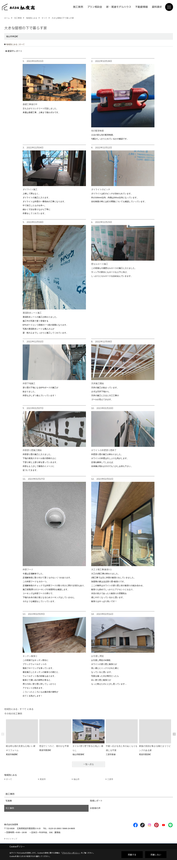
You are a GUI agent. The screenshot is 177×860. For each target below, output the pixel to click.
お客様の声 (95, 808)
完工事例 (10, 808)
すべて (9, 779)
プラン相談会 (94, 7)
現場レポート (96, 800)
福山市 (76, 779)
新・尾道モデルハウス (118, 7)
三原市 (110, 779)
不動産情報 (141, 7)
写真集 (9, 800)
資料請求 (157, 7)
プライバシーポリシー (70, 853)
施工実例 (78, 7)
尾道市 (43, 779)
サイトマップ (11, 839)
